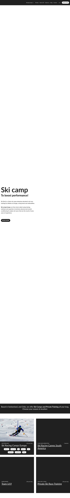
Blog (51, 2)
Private (37, 2)
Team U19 (42, 2)
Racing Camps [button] (29, 2)
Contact (55, 2)
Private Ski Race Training (50, 484)
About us (47, 2)
